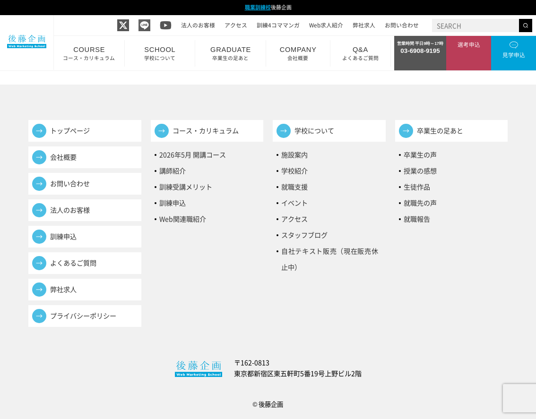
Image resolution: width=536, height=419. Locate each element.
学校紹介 (294, 171)
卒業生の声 (420, 155)
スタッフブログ (304, 235)
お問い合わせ (402, 25)
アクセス (236, 25)
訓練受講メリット (189, 187)
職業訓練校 (258, 7)
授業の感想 (420, 171)
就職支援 (294, 187)
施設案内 (294, 155)
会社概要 (63, 157)
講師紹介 (172, 171)
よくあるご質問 (73, 263)
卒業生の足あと (440, 131)
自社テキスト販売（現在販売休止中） (330, 252)
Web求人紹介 (326, 25)
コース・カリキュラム (206, 131)
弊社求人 (364, 25)
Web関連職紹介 (182, 219)
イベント (294, 203)
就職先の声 (420, 203)
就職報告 (417, 219)
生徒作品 (417, 187)
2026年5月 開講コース (192, 155)
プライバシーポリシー (83, 316)
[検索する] (525, 25)
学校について (314, 131)
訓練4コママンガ (278, 25)
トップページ (70, 131)
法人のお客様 (198, 25)
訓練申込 (63, 236)
